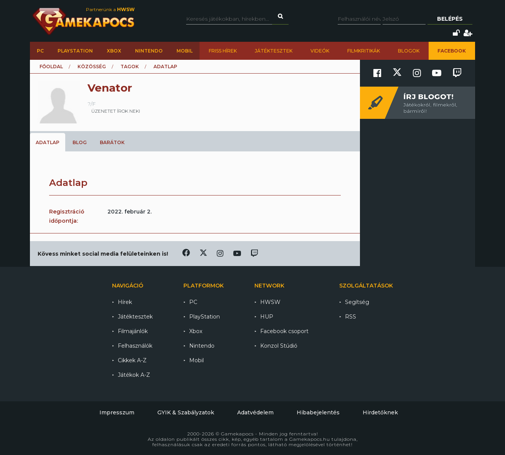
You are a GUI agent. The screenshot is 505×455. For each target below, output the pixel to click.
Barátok (112, 142)
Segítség (357, 302)
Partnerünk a (110, 9)
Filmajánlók (133, 331)
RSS (350, 316)
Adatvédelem (255, 412)
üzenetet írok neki (115, 111)
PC (40, 51)
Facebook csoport (284, 331)
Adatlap (47, 142)
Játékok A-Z (134, 374)
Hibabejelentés (318, 412)
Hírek (125, 302)
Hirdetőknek (380, 412)
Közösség (92, 66)
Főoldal (51, 66)
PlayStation (75, 51)
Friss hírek (223, 51)
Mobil (185, 51)
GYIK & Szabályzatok (185, 412)
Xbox (114, 51)
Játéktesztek (273, 51)
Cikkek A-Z (132, 360)
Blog (80, 142)
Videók (319, 51)
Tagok (129, 66)
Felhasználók (135, 345)
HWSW (270, 302)
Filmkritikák (363, 51)
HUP (266, 316)
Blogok (408, 51)
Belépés (450, 18)
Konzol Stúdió (278, 345)
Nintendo (149, 51)
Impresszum (116, 412)
